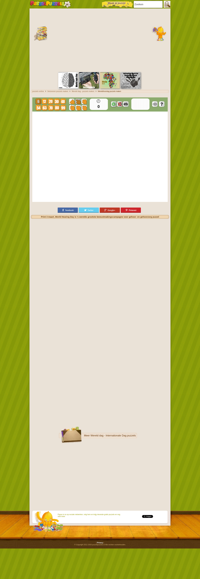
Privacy (100, 542)
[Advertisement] (30, 39)
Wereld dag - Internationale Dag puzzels (113, 434)
